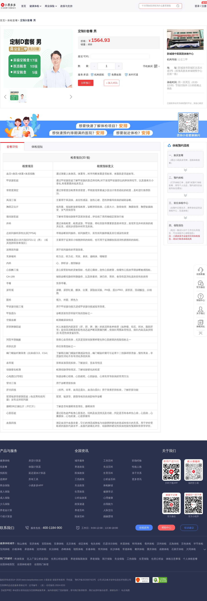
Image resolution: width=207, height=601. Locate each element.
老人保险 (5, 491)
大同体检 (191, 549)
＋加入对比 (112, 83)
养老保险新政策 (79, 558)
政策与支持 (66, 6)
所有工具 (33, 479)
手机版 (69, 580)
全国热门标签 (41, 564)
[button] (5, 97)
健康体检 (34, 6)
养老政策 (79, 466)
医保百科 (79, 516)
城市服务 (79, 460)
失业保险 (119, 558)
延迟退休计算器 (37, 473)
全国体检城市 (24, 564)
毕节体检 (198, 543)
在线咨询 (144, 527)
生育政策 (79, 491)
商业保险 (50, 6)
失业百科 (108, 466)
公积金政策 (81, 497)
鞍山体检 (22, 543)
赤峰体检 (66, 549)
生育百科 (108, 473)
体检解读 (108, 485)
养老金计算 (6, 510)
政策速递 (79, 504)
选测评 (3, 479)
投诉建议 (189, 527)
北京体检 (71, 543)
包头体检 (95, 543)
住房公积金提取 (59, 558)
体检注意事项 (173, 558)
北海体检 (174, 543)
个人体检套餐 (190, 558)
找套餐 (3, 466)
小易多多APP (36, 485)
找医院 (3, 473)
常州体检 (103, 549)
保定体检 (83, 543)
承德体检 (29, 549)
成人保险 (5, 497)
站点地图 (125, 590)
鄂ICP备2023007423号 (85, 580)
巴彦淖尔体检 (110, 543)
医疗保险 (107, 558)
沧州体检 (41, 549)
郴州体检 (139, 549)
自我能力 (108, 504)
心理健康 (108, 497)
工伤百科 (108, 460)
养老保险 (95, 558)
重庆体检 (152, 549)
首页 (23, 6)
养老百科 (79, 510)
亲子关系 (137, 473)
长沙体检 (115, 549)
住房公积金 (157, 558)
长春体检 (90, 549)
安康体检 (59, 543)
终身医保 (19, 558)
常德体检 (127, 549)
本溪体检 (125, 543)
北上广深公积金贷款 (37, 558)
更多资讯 (137, 479)
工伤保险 (131, 558)
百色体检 (186, 543)
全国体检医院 (7, 564)
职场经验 (137, 460)
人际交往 (108, 510)
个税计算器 (6, 516)
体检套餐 (12, 20)
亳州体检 (149, 543)
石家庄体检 (177, 549)
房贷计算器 (35, 460)
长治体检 (54, 549)
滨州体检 (161, 543)
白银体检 (17, 549)
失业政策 (79, 485)
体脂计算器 (35, 466)
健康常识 (108, 491)
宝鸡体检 (5, 549)
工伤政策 (79, 479)
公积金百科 (109, 479)
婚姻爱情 (108, 516)
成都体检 (164, 549)
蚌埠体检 (137, 543)
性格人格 (137, 466)
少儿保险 (5, 504)
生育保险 (144, 558)
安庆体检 (34, 543)
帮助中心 (166, 527)
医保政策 (79, 473)
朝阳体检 (78, 549)
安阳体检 (46, 543)
